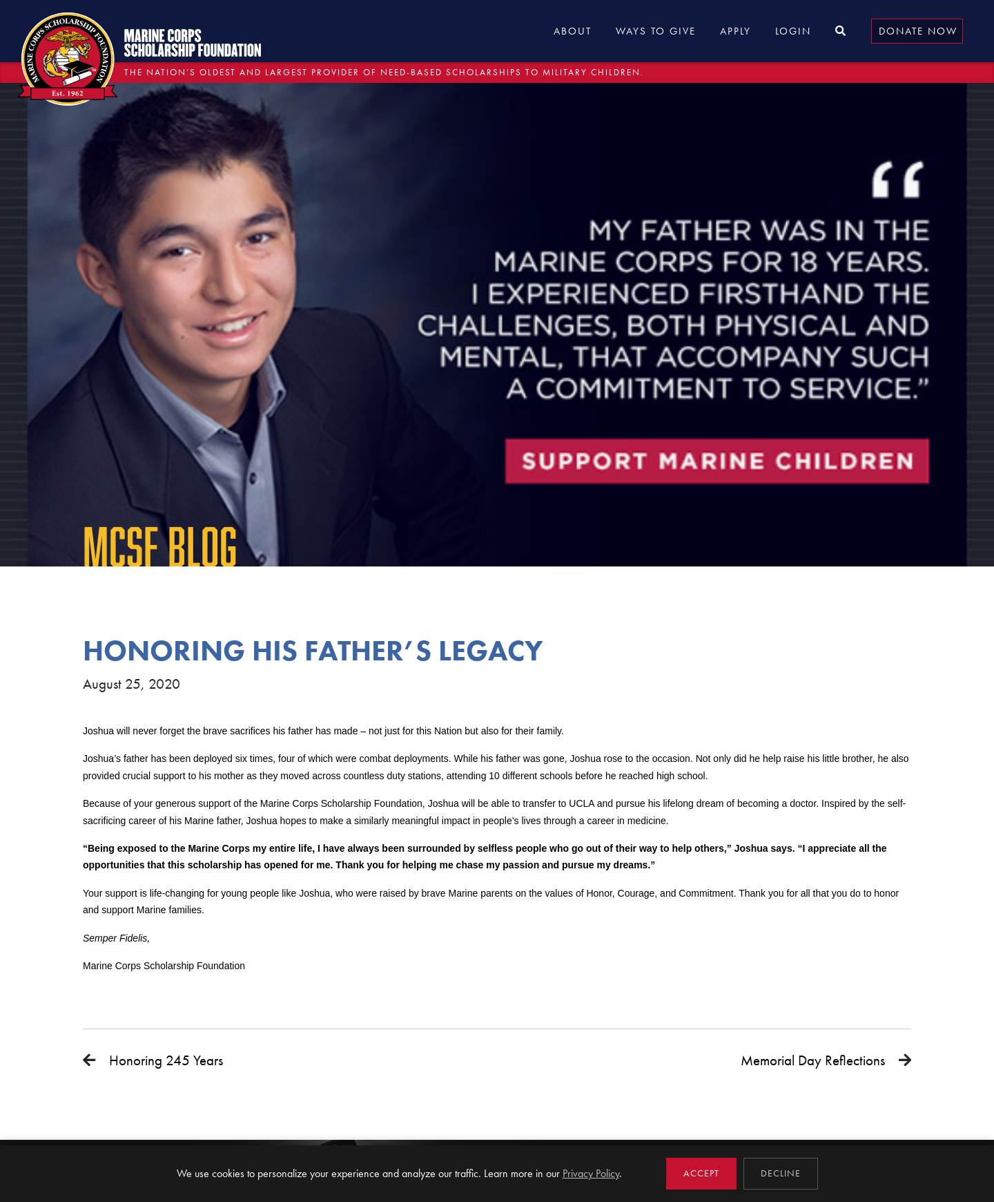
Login (793, 31)
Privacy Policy (591, 1173)
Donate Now (918, 31)
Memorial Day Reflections (813, 1060)
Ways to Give (656, 31)
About (573, 31)
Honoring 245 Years (166, 1060)
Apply (735, 31)
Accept (701, 1173)
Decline (781, 1173)
